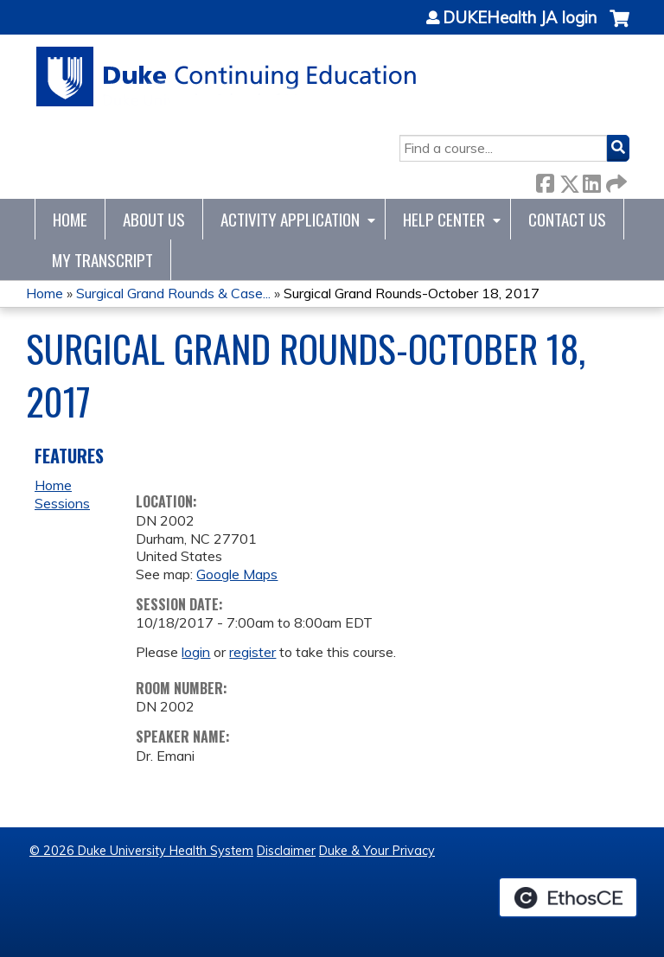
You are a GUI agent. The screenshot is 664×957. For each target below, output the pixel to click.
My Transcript (102, 259)
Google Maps (237, 574)
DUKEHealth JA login (520, 18)
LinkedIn (591, 180)
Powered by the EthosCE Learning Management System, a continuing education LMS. (568, 897)
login (196, 651)
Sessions (62, 503)
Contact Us (567, 219)
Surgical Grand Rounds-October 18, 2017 (412, 293)
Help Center (444, 219)
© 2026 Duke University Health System (141, 850)
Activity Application (290, 219)
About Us (154, 219)
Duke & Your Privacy (377, 850)
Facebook (544, 180)
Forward (614, 180)
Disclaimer (286, 850)
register (252, 651)
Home (70, 219)
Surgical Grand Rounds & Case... (173, 293)
